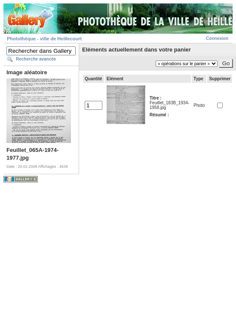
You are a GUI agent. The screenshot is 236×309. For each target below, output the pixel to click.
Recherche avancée (36, 59)
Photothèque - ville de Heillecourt (44, 38)
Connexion (217, 38)
